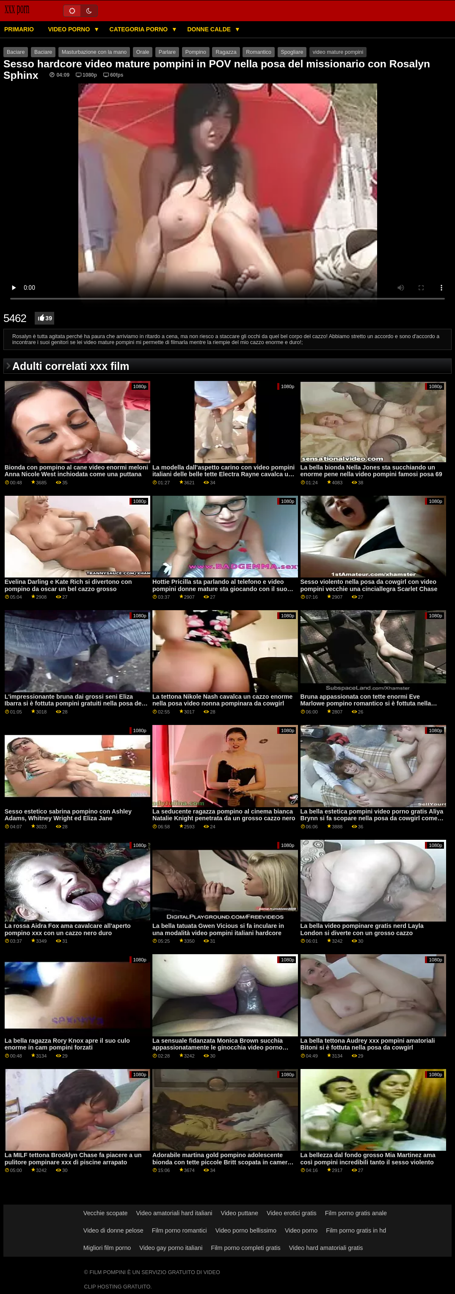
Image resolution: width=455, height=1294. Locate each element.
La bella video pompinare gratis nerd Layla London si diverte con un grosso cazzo (362, 929)
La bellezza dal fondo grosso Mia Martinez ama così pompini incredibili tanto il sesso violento (368, 1159)
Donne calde (209, 29)
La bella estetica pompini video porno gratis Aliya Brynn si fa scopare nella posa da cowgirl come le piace (372, 818)
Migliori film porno (107, 1247)
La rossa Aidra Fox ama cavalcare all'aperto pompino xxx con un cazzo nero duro (68, 929)
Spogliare (292, 52)
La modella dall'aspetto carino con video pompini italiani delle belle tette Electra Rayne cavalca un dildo (223, 474)
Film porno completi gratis (245, 1247)
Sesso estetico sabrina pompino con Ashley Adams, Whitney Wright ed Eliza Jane (68, 815)
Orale (142, 52)
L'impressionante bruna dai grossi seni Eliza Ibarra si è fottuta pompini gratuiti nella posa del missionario (74, 703)
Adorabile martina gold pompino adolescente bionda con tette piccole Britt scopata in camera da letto (221, 1162)
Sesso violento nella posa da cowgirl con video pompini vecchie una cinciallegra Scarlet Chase (369, 585)
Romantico (258, 52)
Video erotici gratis (292, 1213)
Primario (19, 29)
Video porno (69, 29)
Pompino (195, 52)
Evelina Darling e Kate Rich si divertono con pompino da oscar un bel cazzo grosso (68, 585)
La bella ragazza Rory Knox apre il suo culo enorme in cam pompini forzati (67, 1044)
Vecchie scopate (105, 1213)
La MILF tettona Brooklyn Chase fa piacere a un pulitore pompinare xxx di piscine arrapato (73, 1159)
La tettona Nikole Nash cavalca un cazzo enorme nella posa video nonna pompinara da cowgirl (222, 700)
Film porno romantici (179, 1230)
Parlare (167, 52)
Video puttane (239, 1213)
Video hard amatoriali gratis (326, 1247)
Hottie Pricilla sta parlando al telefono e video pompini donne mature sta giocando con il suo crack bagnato (219, 588)
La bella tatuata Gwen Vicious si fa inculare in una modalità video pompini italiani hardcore (218, 929)
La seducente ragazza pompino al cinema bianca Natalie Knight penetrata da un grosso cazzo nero (223, 815)
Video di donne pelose (113, 1230)
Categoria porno (140, 29)
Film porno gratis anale (356, 1213)
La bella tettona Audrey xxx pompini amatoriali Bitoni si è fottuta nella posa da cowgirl (368, 1044)
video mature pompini (338, 52)
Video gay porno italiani (170, 1247)
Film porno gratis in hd (356, 1230)
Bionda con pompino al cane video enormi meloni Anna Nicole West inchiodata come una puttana (76, 471)
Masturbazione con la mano (94, 52)
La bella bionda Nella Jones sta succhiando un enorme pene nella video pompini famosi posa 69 (371, 471)
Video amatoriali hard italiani (174, 1213)
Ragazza (225, 52)
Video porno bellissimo (245, 1230)
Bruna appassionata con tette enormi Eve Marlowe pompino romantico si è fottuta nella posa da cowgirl (366, 703)
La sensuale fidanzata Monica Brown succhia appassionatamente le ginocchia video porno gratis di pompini (217, 1047)
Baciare (16, 52)
